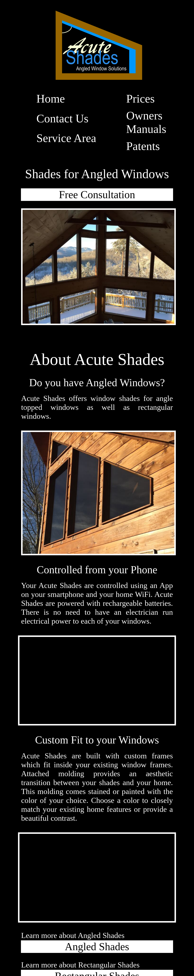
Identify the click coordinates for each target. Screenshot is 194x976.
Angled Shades (97, 947)
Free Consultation (97, 195)
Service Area (66, 138)
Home (50, 98)
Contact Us (62, 118)
